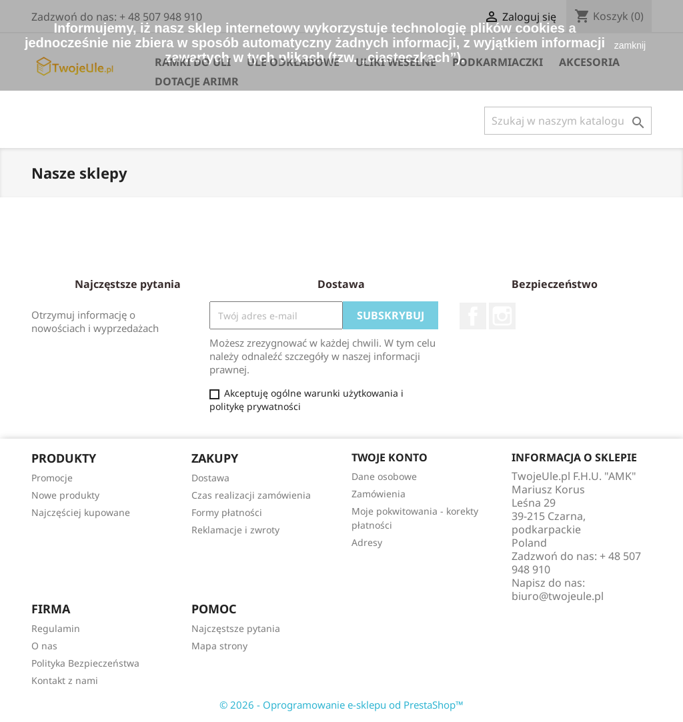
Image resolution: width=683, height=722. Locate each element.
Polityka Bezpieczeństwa (85, 663)
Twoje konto (390, 457)
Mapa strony (219, 645)
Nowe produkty (65, 495)
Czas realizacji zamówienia (251, 495)
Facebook (473, 316)
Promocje (52, 477)
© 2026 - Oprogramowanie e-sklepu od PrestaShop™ (341, 704)
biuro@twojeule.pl (558, 596)
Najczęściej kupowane (80, 512)
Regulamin (55, 628)
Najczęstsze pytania (235, 628)
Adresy (367, 542)
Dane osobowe (384, 476)
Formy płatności (226, 512)
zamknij (630, 45)
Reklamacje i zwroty (235, 529)
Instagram (502, 316)
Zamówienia (379, 493)
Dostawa (210, 477)
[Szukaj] (568, 121)
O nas (44, 645)
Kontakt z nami (64, 680)
